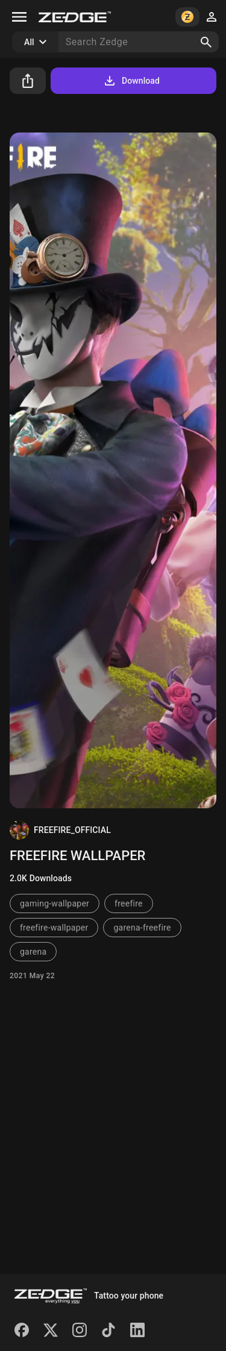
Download (131, 80)
